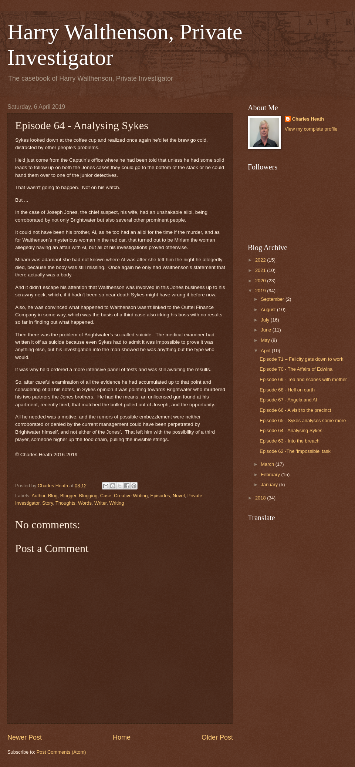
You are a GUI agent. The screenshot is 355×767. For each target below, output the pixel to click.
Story (47, 503)
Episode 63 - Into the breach (290, 441)
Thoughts (65, 503)
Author (38, 495)
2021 (261, 270)
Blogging (88, 495)
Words (85, 503)
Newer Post (24, 737)
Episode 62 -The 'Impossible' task (295, 451)
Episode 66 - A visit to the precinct (295, 410)
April (266, 350)
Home (122, 737)
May (266, 340)
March (268, 464)
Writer (100, 503)
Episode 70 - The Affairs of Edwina (296, 369)
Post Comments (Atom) (61, 752)
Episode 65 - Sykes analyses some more (303, 420)
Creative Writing (131, 495)
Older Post (217, 737)
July (265, 320)
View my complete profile (311, 129)
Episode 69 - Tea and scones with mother (303, 379)
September (273, 299)
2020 (261, 280)
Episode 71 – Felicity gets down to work (301, 359)
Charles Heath (308, 119)
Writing (116, 503)
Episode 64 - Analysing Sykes (291, 430)
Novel (179, 495)
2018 (261, 498)
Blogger (68, 495)
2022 (261, 260)
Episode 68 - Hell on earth (287, 390)
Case (105, 495)
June (267, 330)
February (271, 474)
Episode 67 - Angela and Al (288, 400)
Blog (53, 495)
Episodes (160, 495)
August (269, 309)
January (270, 484)
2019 (261, 290)
